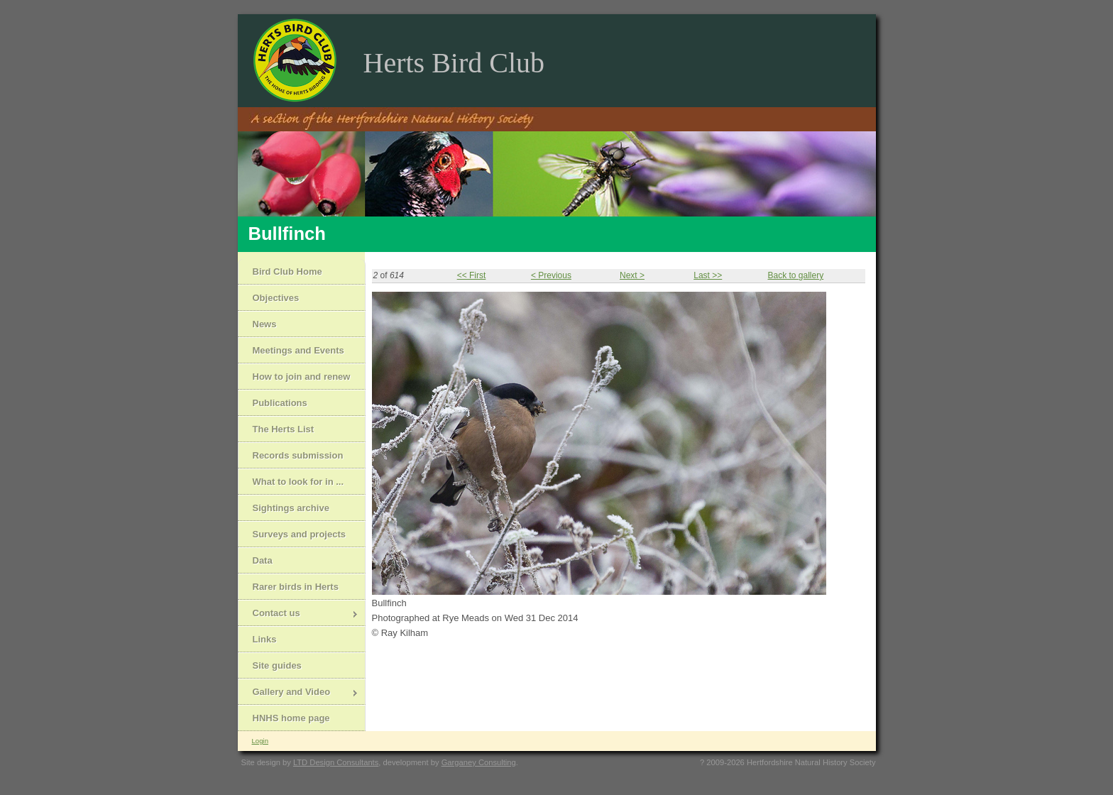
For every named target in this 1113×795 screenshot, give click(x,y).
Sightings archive (291, 508)
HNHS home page (291, 718)
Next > (632, 275)
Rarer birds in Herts (296, 586)
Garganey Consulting (479, 762)
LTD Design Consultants (335, 762)
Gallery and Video (298, 693)
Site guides (277, 665)
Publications (280, 403)
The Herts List (283, 429)
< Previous (551, 275)
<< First (471, 275)
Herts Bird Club (454, 63)
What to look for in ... (298, 481)
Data (263, 560)
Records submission (298, 455)
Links (265, 639)
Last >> (707, 275)
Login (260, 741)
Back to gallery (795, 275)
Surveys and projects (299, 534)
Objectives (276, 297)
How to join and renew (302, 376)
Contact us (298, 614)
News (265, 324)
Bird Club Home (287, 271)
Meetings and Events (298, 350)
